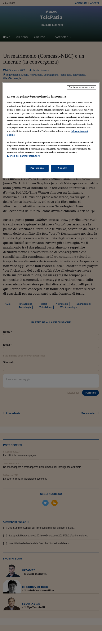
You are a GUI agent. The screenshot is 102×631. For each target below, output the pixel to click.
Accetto (62, 168)
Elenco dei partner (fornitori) (23, 156)
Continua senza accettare (81, 87)
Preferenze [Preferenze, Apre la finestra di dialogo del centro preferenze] (37, 168)
